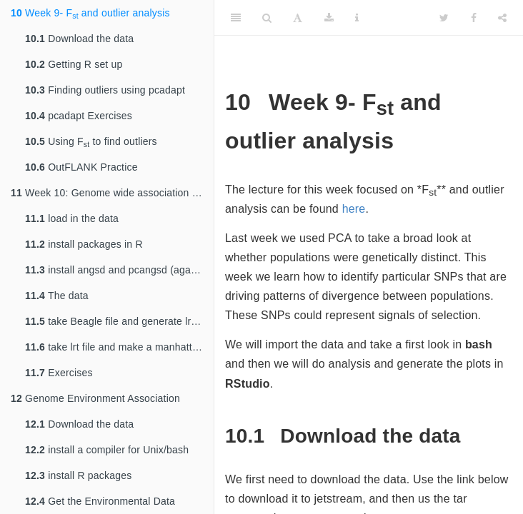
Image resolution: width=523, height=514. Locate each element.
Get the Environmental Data (100, 501)
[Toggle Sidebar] (235, 18)
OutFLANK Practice (81, 167)
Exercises (59, 372)
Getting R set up (74, 64)
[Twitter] (444, 18)
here (354, 209)
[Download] (329, 18)
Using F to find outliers (91, 142)
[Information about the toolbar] (356, 18)
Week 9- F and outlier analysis (90, 13)
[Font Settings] (297, 18)
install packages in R (84, 244)
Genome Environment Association (95, 398)
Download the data (79, 38)
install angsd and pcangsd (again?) (116, 270)
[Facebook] (473, 18)
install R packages (78, 475)
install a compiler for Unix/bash (107, 449)
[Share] (502, 18)
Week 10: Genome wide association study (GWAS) (112, 192)
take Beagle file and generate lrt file (117, 321)
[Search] (266, 18)
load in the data (72, 218)
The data (57, 295)
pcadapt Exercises (78, 115)
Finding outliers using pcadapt (105, 90)
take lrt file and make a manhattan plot (119, 347)
